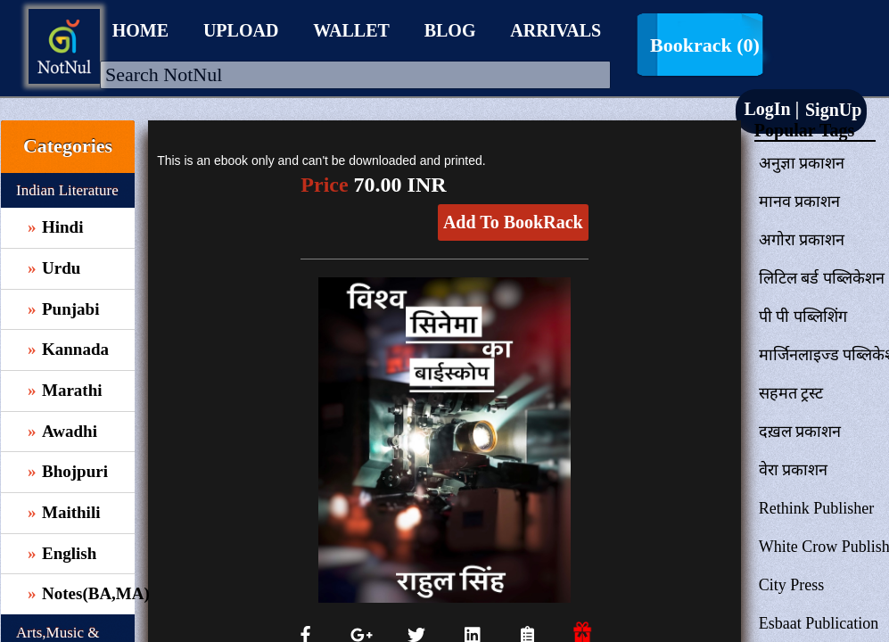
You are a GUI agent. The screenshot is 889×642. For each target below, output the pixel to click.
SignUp (831, 109)
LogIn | (771, 109)
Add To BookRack (513, 222)
